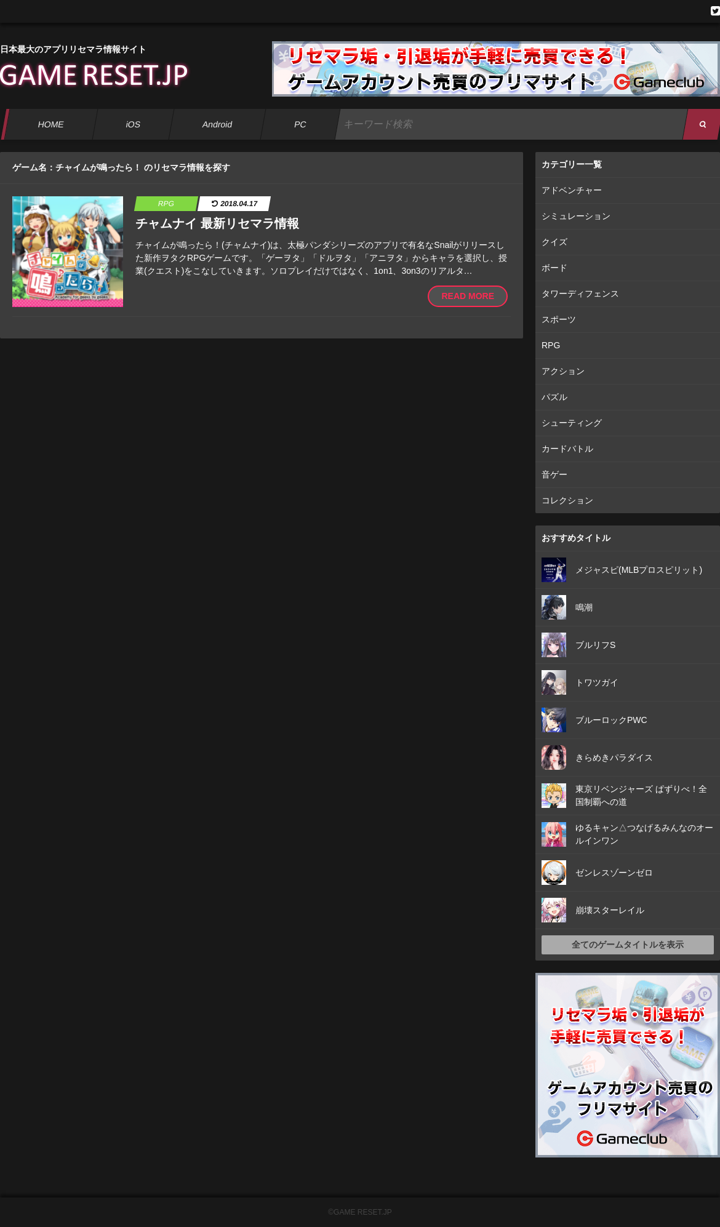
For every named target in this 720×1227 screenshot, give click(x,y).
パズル (554, 397)
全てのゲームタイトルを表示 (628, 944)
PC (300, 124)
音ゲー (554, 474)
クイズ (554, 242)
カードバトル (567, 449)
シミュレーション (576, 216)
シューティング (572, 423)
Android (217, 124)
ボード (554, 268)
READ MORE (467, 296)
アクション (563, 371)
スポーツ (559, 319)
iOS (133, 124)
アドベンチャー (572, 190)
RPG (551, 345)
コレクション (567, 500)
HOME (51, 124)
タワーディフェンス (580, 293)
